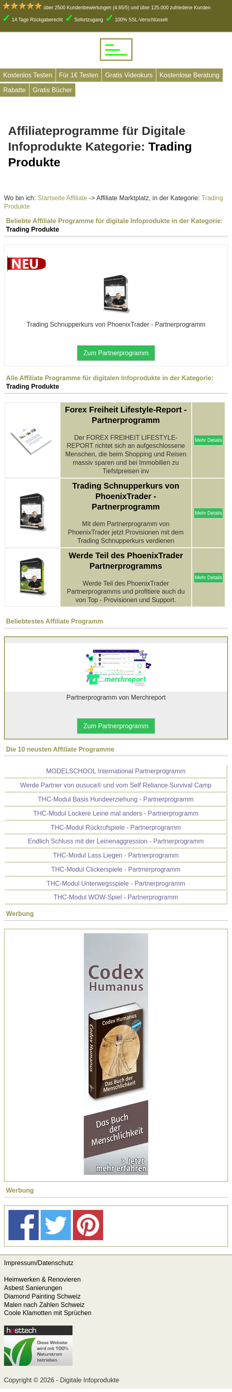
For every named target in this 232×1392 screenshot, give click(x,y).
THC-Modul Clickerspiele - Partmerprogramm (115, 869)
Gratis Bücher (52, 90)
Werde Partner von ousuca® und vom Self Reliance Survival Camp (115, 785)
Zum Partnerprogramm (116, 353)
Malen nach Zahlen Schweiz (44, 1304)
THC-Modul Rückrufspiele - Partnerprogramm (116, 827)
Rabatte (14, 90)
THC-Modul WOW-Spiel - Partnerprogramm (116, 897)
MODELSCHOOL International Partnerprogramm (115, 771)
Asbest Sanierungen (33, 1287)
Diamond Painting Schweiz (42, 1296)
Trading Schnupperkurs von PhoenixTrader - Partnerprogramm (126, 496)
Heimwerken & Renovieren (42, 1279)
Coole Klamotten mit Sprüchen (47, 1312)
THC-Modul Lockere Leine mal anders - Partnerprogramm (116, 813)
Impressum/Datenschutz (39, 1262)
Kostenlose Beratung (190, 75)
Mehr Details (208, 440)
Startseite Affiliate (62, 198)
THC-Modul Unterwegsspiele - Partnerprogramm (115, 883)
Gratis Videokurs (129, 75)
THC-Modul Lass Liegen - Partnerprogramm (115, 855)
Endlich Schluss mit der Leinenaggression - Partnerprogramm (116, 841)
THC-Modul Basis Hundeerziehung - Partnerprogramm (116, 799)
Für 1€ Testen (79, 75)
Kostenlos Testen (27, 75)
